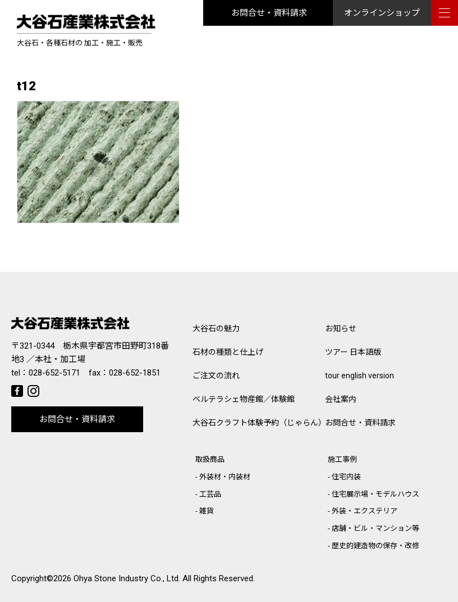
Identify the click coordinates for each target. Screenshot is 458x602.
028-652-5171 (54, 373)
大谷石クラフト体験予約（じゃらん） (259, 422)
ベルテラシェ (244, 399)
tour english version (359, 375)
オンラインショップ (382, 13)
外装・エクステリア (364, 511)
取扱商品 (210, 459)
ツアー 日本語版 (353, 352)
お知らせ (340, 328)
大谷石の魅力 (216, 328)
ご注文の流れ (216, 375)
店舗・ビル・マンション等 (375, 528)
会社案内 (340, 399)
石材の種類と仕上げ (228, 352)
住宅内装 (346, 477)
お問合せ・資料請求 (269, 13)
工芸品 (210, 494)
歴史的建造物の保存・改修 (375, 545)
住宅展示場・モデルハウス (375, 494)
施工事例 (342, 459)
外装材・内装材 (224, 477)
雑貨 (206, 511)
